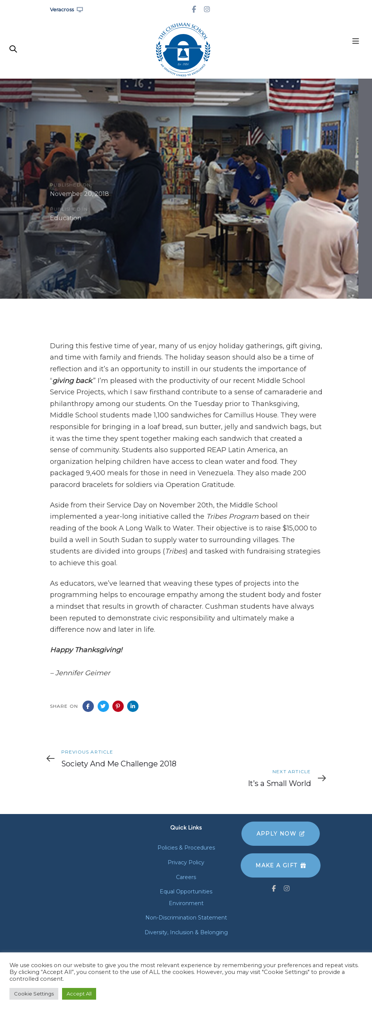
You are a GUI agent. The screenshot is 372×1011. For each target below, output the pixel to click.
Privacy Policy (186, 862)
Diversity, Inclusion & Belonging (186, 932)
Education (65, 219)
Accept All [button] (79, 994)
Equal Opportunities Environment (186, 897)
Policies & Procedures (186, 847)
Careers (186, 877)
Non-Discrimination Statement (186, 917)
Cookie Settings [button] (34, 994)
